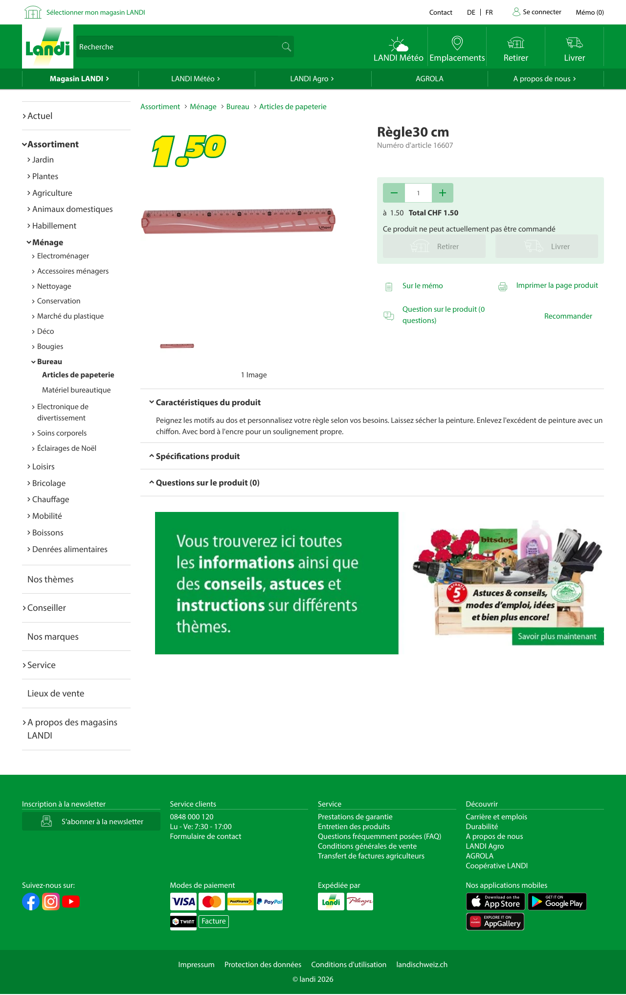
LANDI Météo (193, 79)
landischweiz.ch (422, 965)
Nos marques (53, 636)
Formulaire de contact (206, 836)
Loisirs (43, 466)
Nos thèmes (50, 579)
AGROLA (430, 79)
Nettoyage (54, 286)
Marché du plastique (70, 316)
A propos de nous (541, 79)
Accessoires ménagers (73, 271)
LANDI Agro (309, 79)
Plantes (45, 176)
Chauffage (50, 499)
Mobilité (47, 515)
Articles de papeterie (78, 375)
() (590, 12)
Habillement (54, 225)
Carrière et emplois (497, 817)
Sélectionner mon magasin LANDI (95, 12)
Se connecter (542, 11)
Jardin (43, 159)
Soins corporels (62, 433)
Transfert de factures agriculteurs (371, 856)
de (471, 12)
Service (41, 665)
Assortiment (53, 144)
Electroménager (63, 256)
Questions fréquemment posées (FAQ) (380, 836)
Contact (440, 12)
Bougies (50, 346)
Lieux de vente (55, 693)
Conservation (59, 301)
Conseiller (46, 607)
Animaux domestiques (72, 208)
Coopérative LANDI (497, 866)
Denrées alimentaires (70, 549)
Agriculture (52, 192)
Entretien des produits (354, 827)
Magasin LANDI (76, 79)
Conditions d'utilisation (348, 965)
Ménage (47, 242)
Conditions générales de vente (367, 846)
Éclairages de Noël (66, 448)
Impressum (197, 965)
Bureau (49, 362)
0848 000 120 (192, 817)
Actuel (39, 115)
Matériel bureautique (76, 390)
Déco (45, 331)
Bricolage (49, 482)
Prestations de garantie (355, 817)
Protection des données (263, 965)
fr (489, 12)
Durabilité (482, 827)
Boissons (48, 532)
